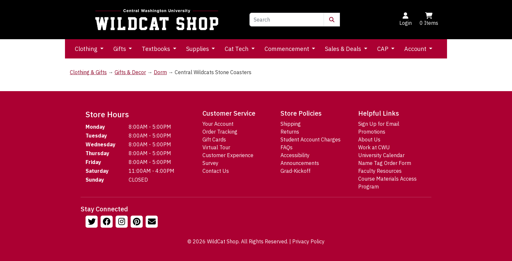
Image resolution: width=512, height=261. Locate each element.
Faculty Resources (380, 171)
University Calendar (381, 155)
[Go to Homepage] (156, 19)
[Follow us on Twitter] (92, 222)
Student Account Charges (310, 139)
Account (416, 49)
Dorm (160, 72)
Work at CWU (374, 147)
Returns (289, 131)
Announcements (299, 163)
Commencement (287, 49)
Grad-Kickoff (295, 171)
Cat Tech (237, 49)
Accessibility (295, 155)
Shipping (290, 124)
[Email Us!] (152, 222)
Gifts (120, 49)
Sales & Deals (343, 49)
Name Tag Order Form (384, 163)
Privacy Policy (308, 241)
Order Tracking (219, 131)
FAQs (286, 147)
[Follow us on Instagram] (122, 222)
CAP (383, 49)
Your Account (217, 124)
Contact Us (215, 171)
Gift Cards (214, 139)
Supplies (198, 49)
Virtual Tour (216, 147)
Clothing (87, 49)
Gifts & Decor (130, 72)
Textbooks (156, 49)
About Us (369, 139)
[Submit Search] (332, 19)
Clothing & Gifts (88, 72)
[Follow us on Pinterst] (137, 222)
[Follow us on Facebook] (107, 222)
